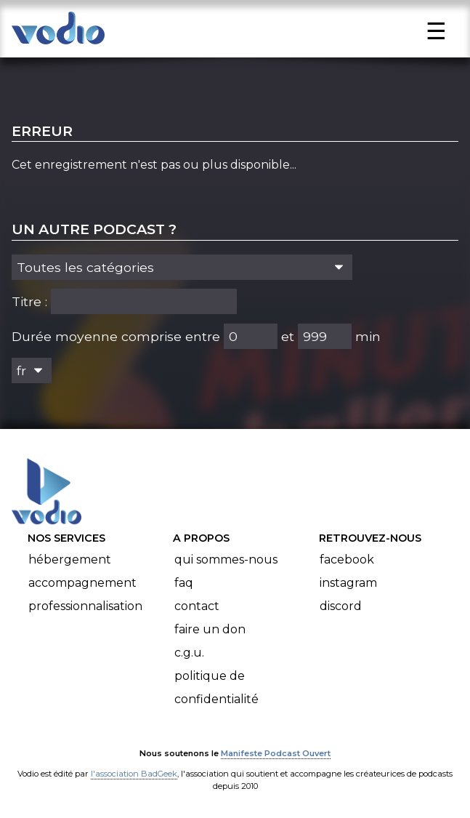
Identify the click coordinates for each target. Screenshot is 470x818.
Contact (196, 606)
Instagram (348, 583)
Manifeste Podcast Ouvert (276, 753)
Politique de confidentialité (216, 687)
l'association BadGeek (134, 774)
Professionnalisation (85, 606)
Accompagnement (82, 583)
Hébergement (69, 559)
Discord (341, 606)
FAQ (183, 583)
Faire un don (210, 629)
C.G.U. (189, 652)
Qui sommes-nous (225, 559)
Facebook (347, 559)
